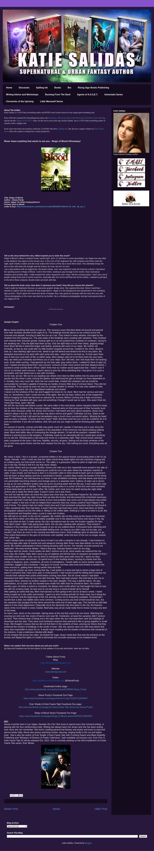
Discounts (24, 87)
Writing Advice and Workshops (22, 94)
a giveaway (55, 309)
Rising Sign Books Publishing (93, 87)
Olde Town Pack (64, 118)
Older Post (100, 808)
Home (9, 87)
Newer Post (11, 808)
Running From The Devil (57, 94)
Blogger (88, 843)
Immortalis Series (114, 94)
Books (57, 87)
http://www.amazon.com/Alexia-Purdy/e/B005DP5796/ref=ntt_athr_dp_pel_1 (51, 206)
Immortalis (52, 118)
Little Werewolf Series (51, 101)
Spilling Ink (42, 87)
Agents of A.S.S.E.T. (87, 94)
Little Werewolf (77, 118)
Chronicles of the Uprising (20, 101)
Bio (69, 87)
